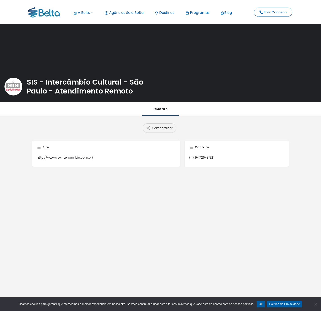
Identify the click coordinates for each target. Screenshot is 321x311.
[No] (315, 304)
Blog (226, 12)
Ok (261, 304)
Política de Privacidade (284, 304)
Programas (197, 12)
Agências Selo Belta (124, 12)
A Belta (83, 12)
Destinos (164, 12)
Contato (160, 109)
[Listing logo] (13, 86)
